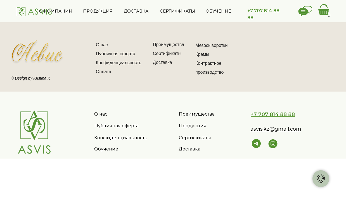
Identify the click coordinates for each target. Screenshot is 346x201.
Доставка (162, 62)
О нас (102, 44)
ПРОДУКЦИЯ (98, 11)
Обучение (106, 149)
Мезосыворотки (211, 45)
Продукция (193, 125)
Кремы (202, 54)
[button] (305, 11)
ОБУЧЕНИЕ (218, 11)
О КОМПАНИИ (55, 11)
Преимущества (168, 44)
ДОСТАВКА (136, 11)
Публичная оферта (115, 53)
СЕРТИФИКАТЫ (177, 11)
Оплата (103, 71)
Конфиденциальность (118, 62)
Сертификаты (167, 53)
